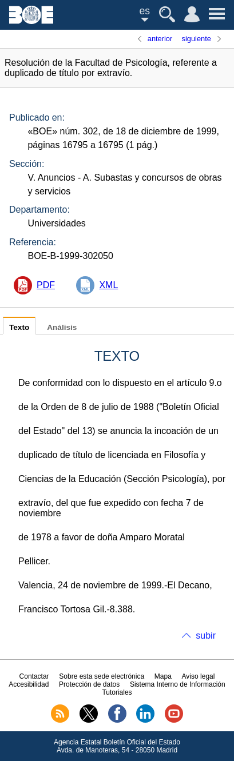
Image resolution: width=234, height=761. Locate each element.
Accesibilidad (29, 684)
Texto (19, 327)
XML (108, 285)
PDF (46, 285)
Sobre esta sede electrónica (101, 676)
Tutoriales (117, 692)
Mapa (163, 676)
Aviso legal (198, 676)
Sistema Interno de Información (177, 684)
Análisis (62, 327)
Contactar (34, 676)
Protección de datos (89, 684)
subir (206, 635)
